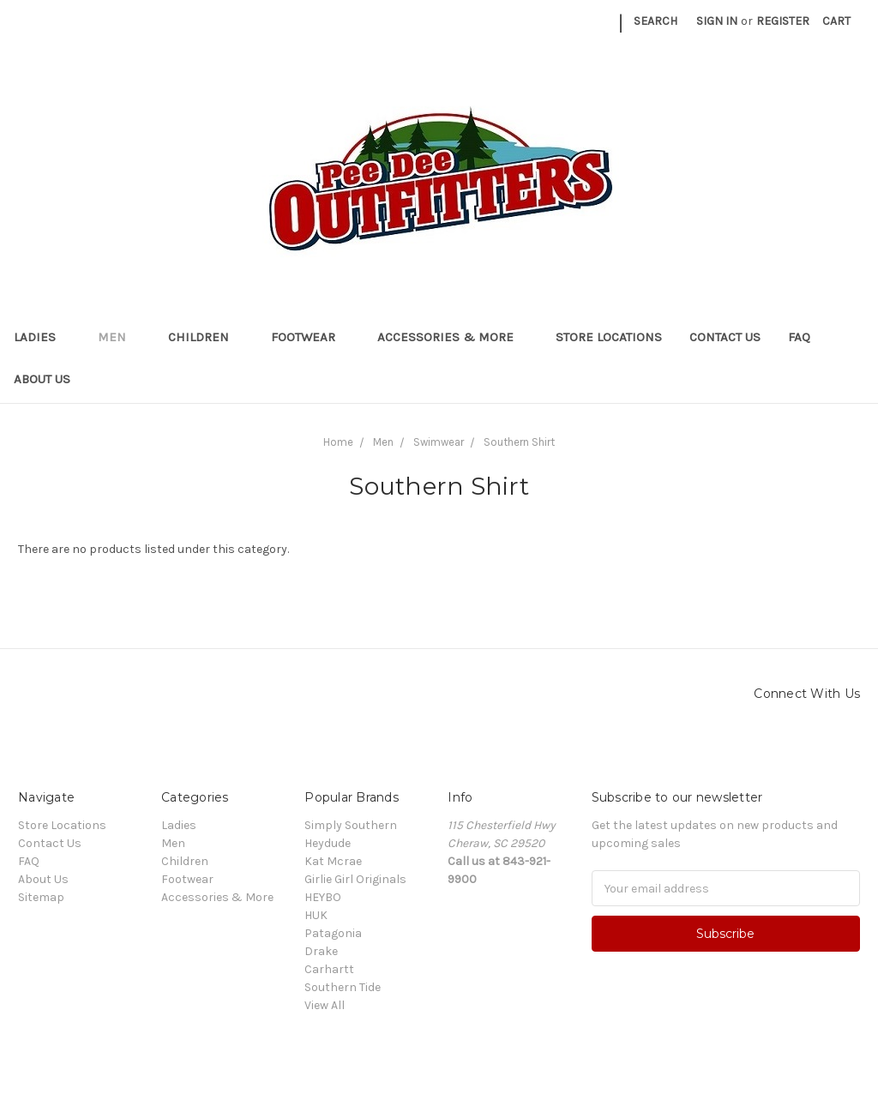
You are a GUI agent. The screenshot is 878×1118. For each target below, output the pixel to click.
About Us (42, 379)
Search (655, 21)
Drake (321, 951)
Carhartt (329, 969)
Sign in (716, 21)
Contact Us (725, 337)
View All (324, 1005)
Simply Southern (350, 825)
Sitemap (41, 897)
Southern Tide (342, 987)
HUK (316, 915)
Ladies (42, 337)
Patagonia (333, 933)
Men (119, 337)
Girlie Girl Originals (355, 879)
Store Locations (609, 337)
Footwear (310, 337)
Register (782, 21)
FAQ (799, 337)
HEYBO (322, 897)
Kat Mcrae (333, 861)
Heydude (327, 843)
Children (206, 337)
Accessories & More (452, 337)
